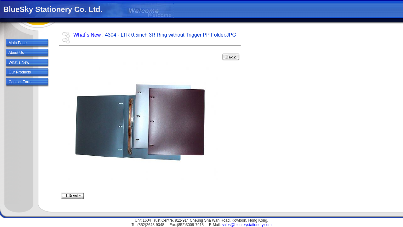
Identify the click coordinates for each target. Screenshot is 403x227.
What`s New (87, 35)
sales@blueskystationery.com (246, 225)
